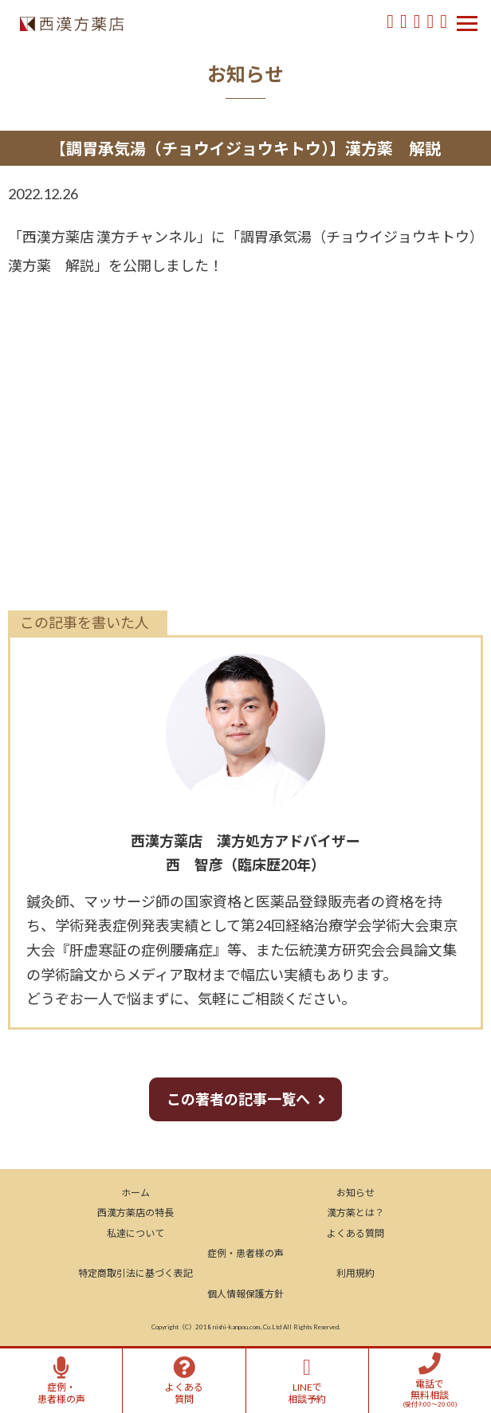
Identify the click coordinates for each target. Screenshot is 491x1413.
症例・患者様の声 (245, 1253)
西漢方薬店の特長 (135, 1213)
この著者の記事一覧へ (238, 1099)
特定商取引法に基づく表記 (135, 1273)
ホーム (135, 1193)
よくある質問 (355, 1233)
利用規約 (355, 1273)
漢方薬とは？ (355, 1213)
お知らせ (355, 1193)
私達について (135, 1233)
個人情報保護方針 (245, 1294)
